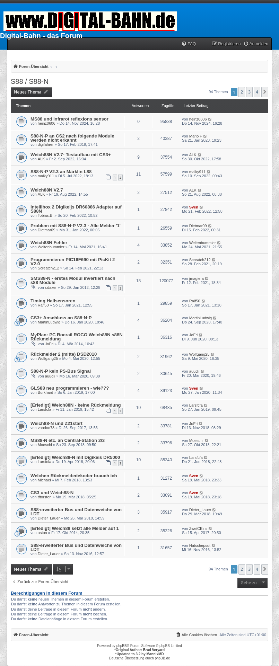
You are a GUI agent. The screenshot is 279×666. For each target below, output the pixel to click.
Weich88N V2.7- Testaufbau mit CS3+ (70, 154)
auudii (50, 376)
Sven (193, 207)
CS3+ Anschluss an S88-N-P (61, 317)
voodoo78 (46, 428)
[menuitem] (188, 44)
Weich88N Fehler (48, 242)
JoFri (49, 344)
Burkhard (45, 392)
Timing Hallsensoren (52, 300)
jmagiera (196, 278)
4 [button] (257, 92)
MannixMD (155, 654)
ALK (41, 159)
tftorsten (45, 497)
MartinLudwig (49, 322)
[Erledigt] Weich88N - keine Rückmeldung (75, 405)
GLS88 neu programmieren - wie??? (69, 388)
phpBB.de (162, 658)
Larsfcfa (44, 409)
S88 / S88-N (30, 81)
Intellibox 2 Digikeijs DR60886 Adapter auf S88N (76, 209)
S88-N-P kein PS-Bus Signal (60, 371)
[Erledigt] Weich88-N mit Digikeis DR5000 (75, 457)
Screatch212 (48, 268)
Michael (44, 480)
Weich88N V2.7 (46, 190)
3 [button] (249, 92)
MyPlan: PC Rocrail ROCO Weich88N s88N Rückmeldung (76, 336)
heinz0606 (46, 123)
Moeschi (45, 445)
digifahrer (46, 144)
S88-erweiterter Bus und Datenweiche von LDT (76, 511)
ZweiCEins (198, 528)
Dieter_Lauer (49, 518)
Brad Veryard (154, 650)
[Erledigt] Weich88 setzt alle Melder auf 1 (74, 528)
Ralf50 (43, 305)
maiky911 (46, 176)
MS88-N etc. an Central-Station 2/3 (67, 440)
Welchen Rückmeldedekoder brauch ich (73, 475)
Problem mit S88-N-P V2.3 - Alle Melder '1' (75, 225)
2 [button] (242, 92)
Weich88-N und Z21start (56, 423)
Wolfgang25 (48, 358)
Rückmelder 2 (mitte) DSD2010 (63, 354)
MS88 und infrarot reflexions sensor (69, 119)
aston (42, 533)
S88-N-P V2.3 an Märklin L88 (60, 171)
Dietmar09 (46, 230)
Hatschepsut (199, 545)
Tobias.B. (45, 215)
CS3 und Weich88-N (51, 492)
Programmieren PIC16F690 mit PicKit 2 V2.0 (72, 261)
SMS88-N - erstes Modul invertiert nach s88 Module (72, 280)
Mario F (195, 136)
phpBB (121, 646)
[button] (264, 92)
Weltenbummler (51, 247)
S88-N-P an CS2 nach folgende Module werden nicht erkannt (72, 138)
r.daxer (51, 287)
